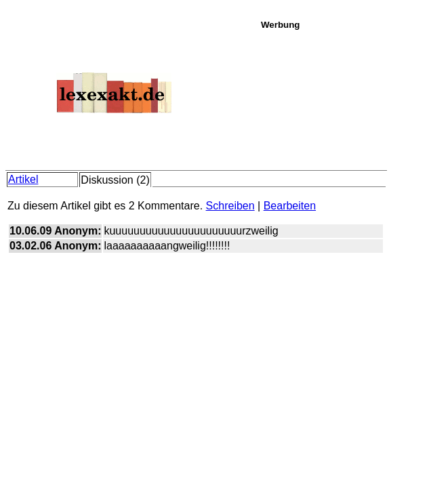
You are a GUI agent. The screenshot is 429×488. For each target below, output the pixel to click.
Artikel (23, 179)
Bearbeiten (290, 205)
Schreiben (230, 205)
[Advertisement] (341, 97)
